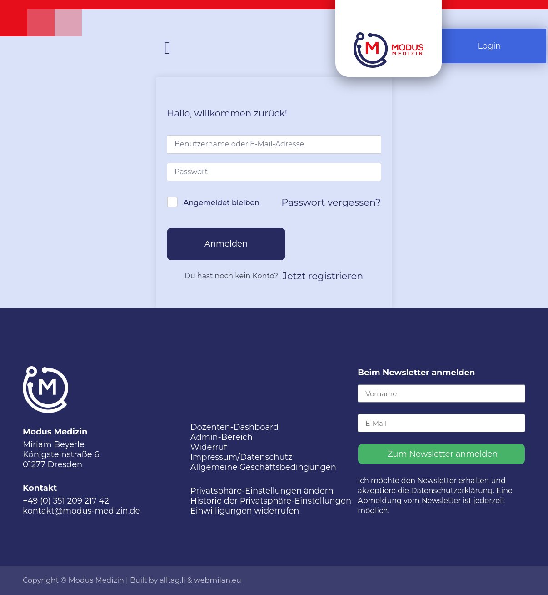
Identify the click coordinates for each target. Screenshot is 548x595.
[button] (167, 48)
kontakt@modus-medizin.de (81, 511)
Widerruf (208, 447)
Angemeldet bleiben (221, 202)
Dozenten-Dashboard (234, 427)
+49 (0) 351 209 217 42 (66, 501)
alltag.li (172, 580)
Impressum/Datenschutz (241, 457)
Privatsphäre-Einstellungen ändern (262, 491)
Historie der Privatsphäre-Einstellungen (271, 501)
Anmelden (226, 244)
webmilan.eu (217, 580)
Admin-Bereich (221, 437)
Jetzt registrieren (323, 276)
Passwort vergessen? (331, 202)
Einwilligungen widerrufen (244, 511)
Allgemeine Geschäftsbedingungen (263, 467)
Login (489, 46)
